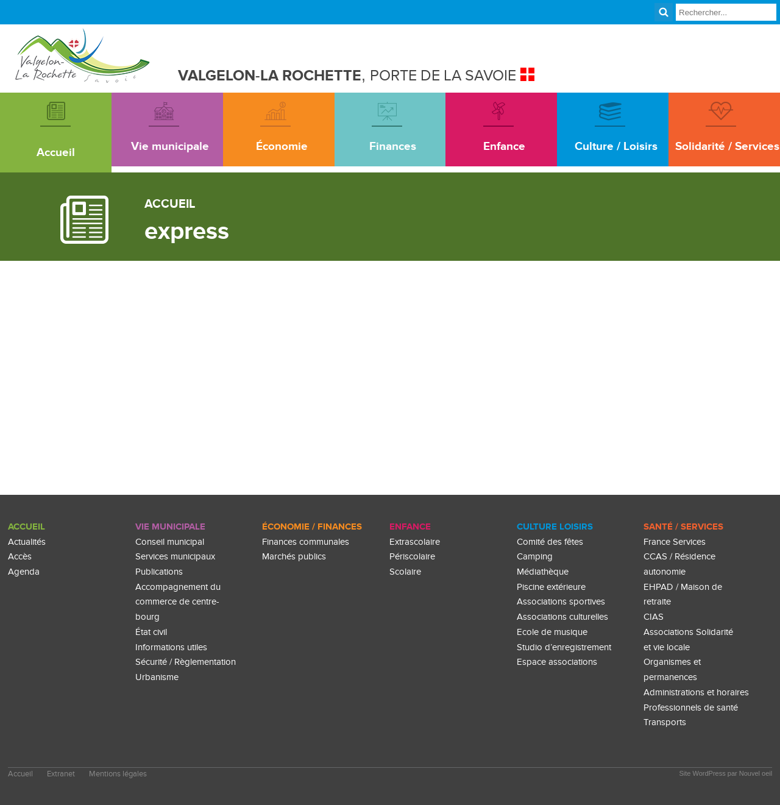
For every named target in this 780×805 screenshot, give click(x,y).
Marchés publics (294, 556)
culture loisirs (555, 527)
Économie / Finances (312, 527)
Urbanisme (157, 677)
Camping (535, 556)
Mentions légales (118, 774)
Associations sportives (561, 602)
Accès (20, 556)
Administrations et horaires (696, 692)
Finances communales (305, 542)
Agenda (24, 572)
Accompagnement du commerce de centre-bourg (178, 602)
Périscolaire (412, 556)
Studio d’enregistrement (564, 647)
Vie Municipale (170, 527)
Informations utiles (171, 647)
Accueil (26, 527)
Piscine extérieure (551, 587)
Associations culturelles (562, 617)
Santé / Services (683, 527)
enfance (410, 527)
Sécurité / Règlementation (185, 662)
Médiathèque (543, 572)
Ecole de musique (552, 632)
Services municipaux (175, 556)
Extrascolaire (414, 542)
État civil (151, 632)
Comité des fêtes (550, 542)
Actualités (27, 542)
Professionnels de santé (691, 708)
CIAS (654, 617)
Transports (665, 722)
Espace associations (557, 662)
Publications (159, 572)
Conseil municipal (169, 542)
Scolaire (405, 572)
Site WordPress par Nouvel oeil (726, 773)
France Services (675, 542)
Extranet (61, 774)
